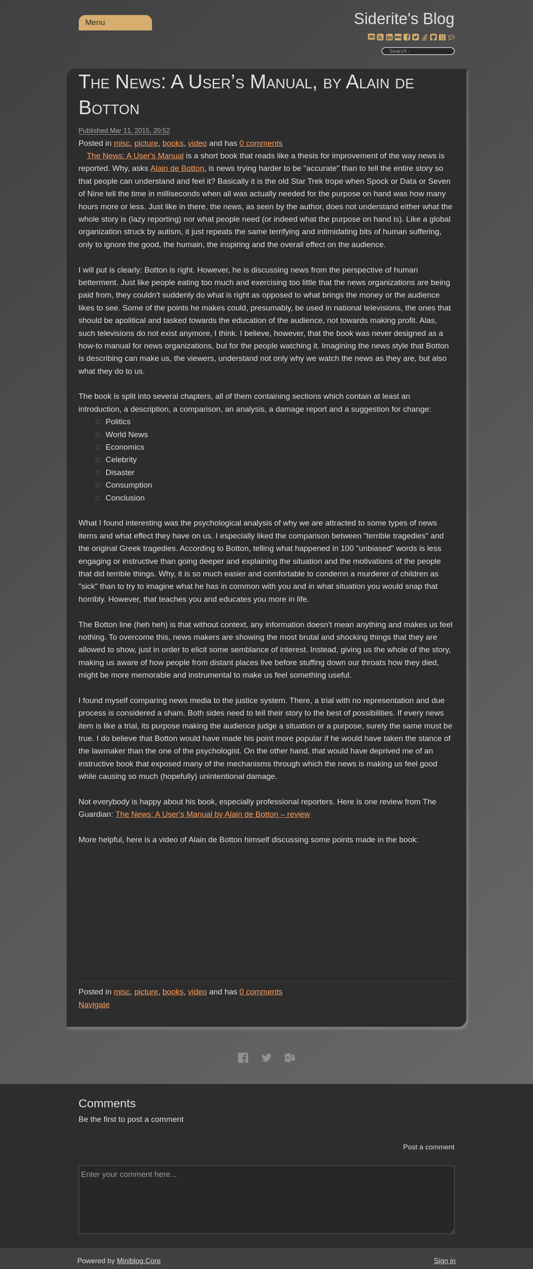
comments (261, 143)
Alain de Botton (177, 168)
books (173, 143)
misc (122, 143)
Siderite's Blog (404, 19)
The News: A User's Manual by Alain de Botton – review (212, 814)
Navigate (94, 1004)
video (197, 143)
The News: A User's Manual (135, 155)
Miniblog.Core (139, 1261)
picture (146, 143)
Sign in (445, 1261)
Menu (95, 22)
